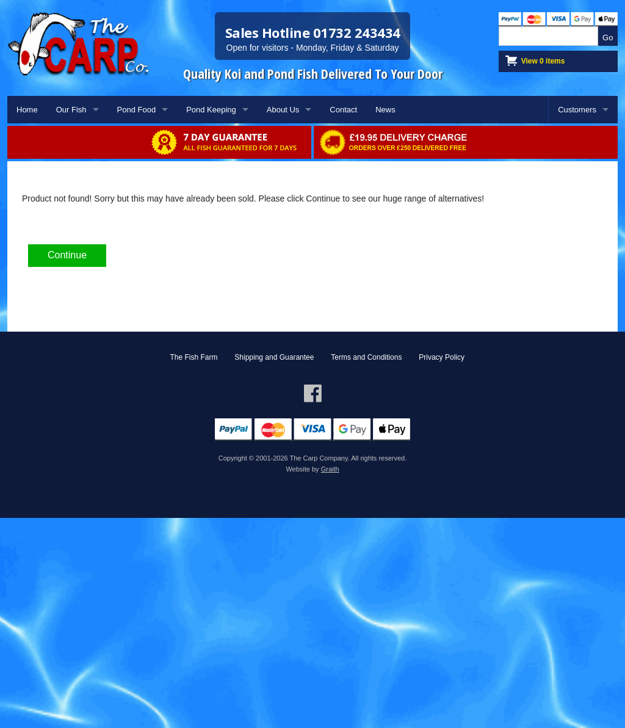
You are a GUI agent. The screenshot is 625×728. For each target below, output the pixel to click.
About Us (283, 109)
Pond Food (136, 109)
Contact (343, 109)
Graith (330, 469)
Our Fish (71, 109)
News (385, 109)
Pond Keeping (211, 109)
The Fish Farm (193, 357)
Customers (577, 109)
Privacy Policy (441, 357)
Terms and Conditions (366, 357)
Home (27, 109)
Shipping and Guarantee (274, 357)
